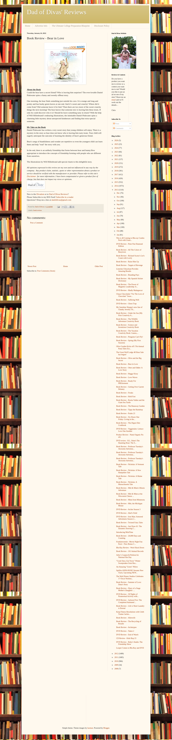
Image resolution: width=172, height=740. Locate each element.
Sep (118, 204)
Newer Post (32, 266)
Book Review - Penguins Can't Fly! (129, 337)
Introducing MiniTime (124, 532)
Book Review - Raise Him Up (127, 262)
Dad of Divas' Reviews (56, 12)
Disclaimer (31, 176)
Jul (118, 212)
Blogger (106, 728)
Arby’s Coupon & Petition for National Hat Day (127, 556)
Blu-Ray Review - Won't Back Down (130, 548)
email (114, 100)
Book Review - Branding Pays (127, 275)
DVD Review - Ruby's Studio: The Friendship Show (129, 643)
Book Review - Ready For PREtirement (126, 382)
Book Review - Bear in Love (127, 364)
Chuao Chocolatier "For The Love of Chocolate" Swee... (130, 295)
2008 (116, 669)
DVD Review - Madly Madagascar (129, 290)
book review (37, 210)
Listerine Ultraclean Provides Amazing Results (127, 270)
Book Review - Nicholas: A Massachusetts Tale (126, 483)
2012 (116, 654)
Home (27, 26)
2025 (116, 144)
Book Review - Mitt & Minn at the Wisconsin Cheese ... (129, 495)
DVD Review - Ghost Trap (126, 304)
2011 (116, 657)
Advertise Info (41, 26)
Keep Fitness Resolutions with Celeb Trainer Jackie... (130, 613)
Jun (118, 216)
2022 (116, 156)
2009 (116, 665)
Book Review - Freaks (124, 393)
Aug (118, 208)
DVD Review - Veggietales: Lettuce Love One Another (129, 430)
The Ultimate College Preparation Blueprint (71, 26)
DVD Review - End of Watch (127, 635)
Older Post (99, 266)
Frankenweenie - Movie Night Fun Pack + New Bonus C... (129, 543)
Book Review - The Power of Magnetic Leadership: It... (127, 285)
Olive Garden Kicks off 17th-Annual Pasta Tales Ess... (130, 347)
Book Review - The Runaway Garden (130, 406)
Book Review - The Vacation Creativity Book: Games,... (127, 332)
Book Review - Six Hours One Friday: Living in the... (127, 418)
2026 (116, 140)
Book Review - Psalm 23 (125, 413)
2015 (116, 182)
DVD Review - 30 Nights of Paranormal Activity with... (127, 595)
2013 (116, 190)
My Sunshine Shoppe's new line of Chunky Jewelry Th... (129, 308)
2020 (116, 163)
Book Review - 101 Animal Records (130, 551)
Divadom (40, 194)
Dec (118, 193)
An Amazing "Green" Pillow (127, 567)
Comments (118, 128)
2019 (116, 167)
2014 (116, 186)
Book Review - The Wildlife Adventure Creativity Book (127, 320)
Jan (118, 235)
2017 (116, 175)
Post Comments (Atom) (46, 271)
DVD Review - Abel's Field (126, 513)
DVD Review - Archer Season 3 (128, 509)
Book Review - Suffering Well (127, 300)
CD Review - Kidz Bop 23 (126, 638)
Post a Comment (36, 223)
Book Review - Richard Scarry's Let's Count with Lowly (130, 257)
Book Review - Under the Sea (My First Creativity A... (129, 314)
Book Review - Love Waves (126, 377)
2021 (116, 159)
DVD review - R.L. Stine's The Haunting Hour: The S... (128, 442)
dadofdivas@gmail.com (61, 200)
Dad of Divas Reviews (58, 194)
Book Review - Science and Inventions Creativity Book (127, 326)
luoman (90, 728)
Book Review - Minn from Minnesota (130, 500)
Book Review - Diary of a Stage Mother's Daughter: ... (128, 589)
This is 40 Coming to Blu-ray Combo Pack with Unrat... (130, 239)
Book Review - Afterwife (125, 618)
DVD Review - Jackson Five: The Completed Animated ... (129, 601)
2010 (116, 661)
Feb (118, 231)
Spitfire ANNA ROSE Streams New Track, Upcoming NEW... (129, 571)
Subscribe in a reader (64, 197)
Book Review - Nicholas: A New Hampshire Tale (128, 471)
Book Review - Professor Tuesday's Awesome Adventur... (129, 448)
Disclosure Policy (101, 26)
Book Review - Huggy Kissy (127, 374)
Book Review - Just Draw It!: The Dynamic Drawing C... (129, 527)
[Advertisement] (65, 244)
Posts (116, 124)
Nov (118, 197)
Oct (118, 201)
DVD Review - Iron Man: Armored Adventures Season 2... (129, 518)
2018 (116, 171)
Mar (118, 227)
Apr (118, 223)
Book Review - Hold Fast (125, 397)
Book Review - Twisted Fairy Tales (129, 523)
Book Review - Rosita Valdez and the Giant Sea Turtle (130, 401)
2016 (116, 178)
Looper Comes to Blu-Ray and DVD (130, 648)
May (119, 220)
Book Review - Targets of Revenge (129, 265)
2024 (116, 148)
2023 (116, 152)
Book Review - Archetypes (126, 627)
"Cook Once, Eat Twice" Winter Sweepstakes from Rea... (128, 562)
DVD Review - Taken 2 (125, 631)
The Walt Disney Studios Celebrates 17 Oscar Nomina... (129, 577)
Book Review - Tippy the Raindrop (129, 410)
